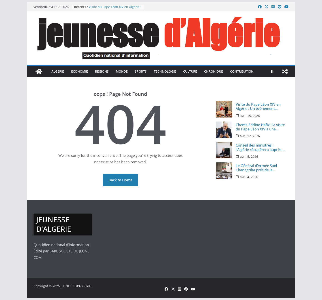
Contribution (242, 71)
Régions (102, 71)
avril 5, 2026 (249, 156)
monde (122, 71)
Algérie (57, 71)
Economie (79, 71)
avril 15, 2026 (250, 115)
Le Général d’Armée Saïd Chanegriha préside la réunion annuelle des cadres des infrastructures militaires (260, 168)
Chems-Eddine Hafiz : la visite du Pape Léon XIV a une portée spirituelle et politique (261, 127)
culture (190, 71)
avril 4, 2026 (249, 177)
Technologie (165, 71)
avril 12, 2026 (250, 136)
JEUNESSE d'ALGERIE (76, 286)
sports (141, 71)
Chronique (213, 71)
